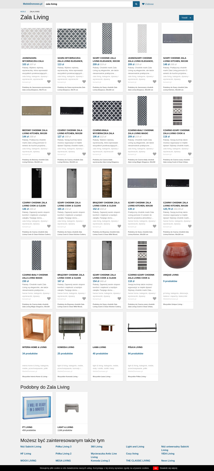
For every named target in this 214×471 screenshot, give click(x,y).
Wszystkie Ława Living (101, 376)
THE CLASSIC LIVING (138, 460)
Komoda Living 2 (100, 460)
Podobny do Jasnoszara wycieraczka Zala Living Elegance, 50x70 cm (36, 88)
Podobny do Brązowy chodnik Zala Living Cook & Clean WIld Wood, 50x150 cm (106, 234)
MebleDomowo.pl (32, 4)
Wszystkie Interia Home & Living (34, 376)
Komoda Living (66, 347)
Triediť (185, 18)
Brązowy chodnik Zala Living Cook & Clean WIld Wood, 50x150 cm (106, 205)
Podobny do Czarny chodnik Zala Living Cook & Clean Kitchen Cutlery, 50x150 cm (36, 234)
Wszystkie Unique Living (172, 304)
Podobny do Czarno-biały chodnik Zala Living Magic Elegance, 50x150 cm (141, 162)
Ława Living (99, 347)
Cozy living (132, 453)
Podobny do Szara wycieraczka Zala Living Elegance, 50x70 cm (71, 88)
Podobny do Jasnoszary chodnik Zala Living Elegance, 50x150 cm (140, 88)
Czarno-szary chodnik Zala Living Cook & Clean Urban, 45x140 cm (176, 133)
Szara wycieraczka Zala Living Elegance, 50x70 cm (70, 61)
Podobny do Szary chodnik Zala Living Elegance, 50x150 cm (105, 88)
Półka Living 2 (63, 453)
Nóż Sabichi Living (30, 446)
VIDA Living (167, 453)
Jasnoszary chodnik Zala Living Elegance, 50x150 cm (140, 61)
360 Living (96, 446)
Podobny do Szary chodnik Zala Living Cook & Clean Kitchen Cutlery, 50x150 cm (72, 234)
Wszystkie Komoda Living (67, 376)
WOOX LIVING (28, 460)
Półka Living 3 (63, 446)
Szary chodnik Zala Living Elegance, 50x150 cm (106, 61)
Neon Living (168, 460)
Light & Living (65, 427)
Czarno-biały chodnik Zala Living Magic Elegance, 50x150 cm (141, 133)
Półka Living (135, 347)
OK (156, 468)
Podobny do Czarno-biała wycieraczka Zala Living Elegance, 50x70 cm (106, 162)
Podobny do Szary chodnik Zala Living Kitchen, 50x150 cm (175, 88)
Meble (23, 11)
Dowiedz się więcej (168, 468)
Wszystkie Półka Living (137, 376)
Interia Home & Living (34, 347)
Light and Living (135, 446)
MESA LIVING (63, 460)
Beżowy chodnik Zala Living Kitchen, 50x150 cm (34, 133)
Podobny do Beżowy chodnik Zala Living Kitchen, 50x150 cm (35, 161)
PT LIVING (27, 427)
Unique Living (171, 275)
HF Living (25, 453)
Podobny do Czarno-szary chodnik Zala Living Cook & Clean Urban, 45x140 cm (176, 162)
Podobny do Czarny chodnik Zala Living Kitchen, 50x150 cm (70, 161)
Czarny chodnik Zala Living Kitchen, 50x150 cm (70, 133)
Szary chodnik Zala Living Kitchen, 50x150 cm (175, 61)
